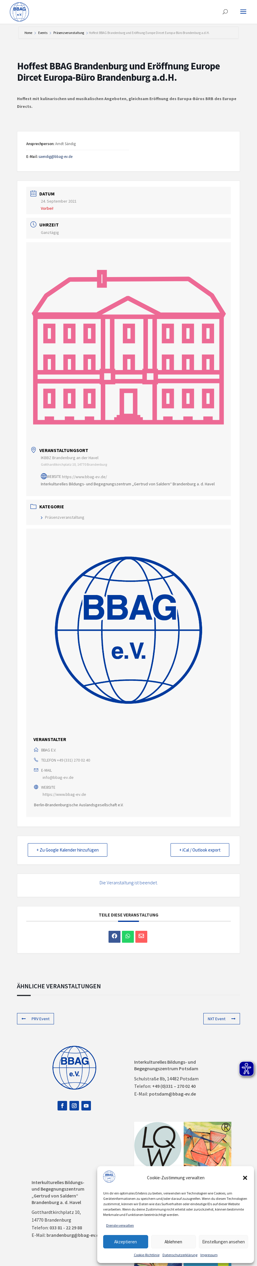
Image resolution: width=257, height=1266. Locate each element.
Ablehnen (173, 1242)
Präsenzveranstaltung (68, 33)
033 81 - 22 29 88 (65, 1228)
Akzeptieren (125, 1242)
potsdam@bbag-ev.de (172, 1094)
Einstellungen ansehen (223, 1242)
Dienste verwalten (120, 1225)
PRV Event (35, 1018)
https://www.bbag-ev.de (64, 794)
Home (28, 33)
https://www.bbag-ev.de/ (84, 476)
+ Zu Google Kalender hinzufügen (67, 850)
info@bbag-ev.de (58, 777)
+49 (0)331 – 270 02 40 (174, 1086)
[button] (245, 1178)
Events (42, 33)
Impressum (209, 1255)
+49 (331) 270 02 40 (73, 760)
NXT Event (222, 1018)
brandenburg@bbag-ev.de (74, 1235)
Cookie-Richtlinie (147, 1255)
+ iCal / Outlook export (200, 850)
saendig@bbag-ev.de (55, 156)
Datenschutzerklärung (179, 1255)
